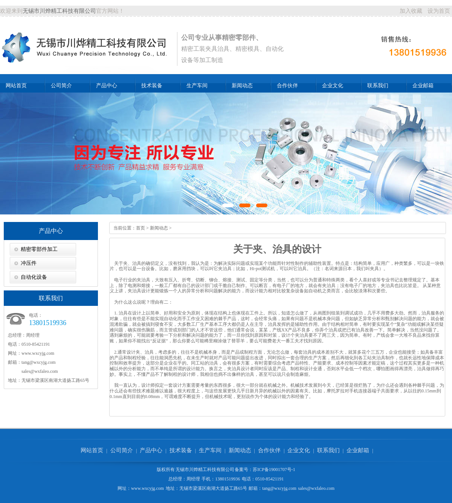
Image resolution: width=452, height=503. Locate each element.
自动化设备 (34, 277)
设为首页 (439, 11)
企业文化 (332, 85)
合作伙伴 (287, 85)
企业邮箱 (423, 85)
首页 (140, 228)
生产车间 (197, 85)
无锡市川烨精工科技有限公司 (59, 11)
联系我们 (377, 85)
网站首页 (16, 85)
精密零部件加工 (39, 249)
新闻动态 (242, 85)
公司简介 (61, 85)
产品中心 (106, 85)
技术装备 (151, 85)
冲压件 (29, 263)
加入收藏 (411, 11)
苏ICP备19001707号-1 (274, 469)
